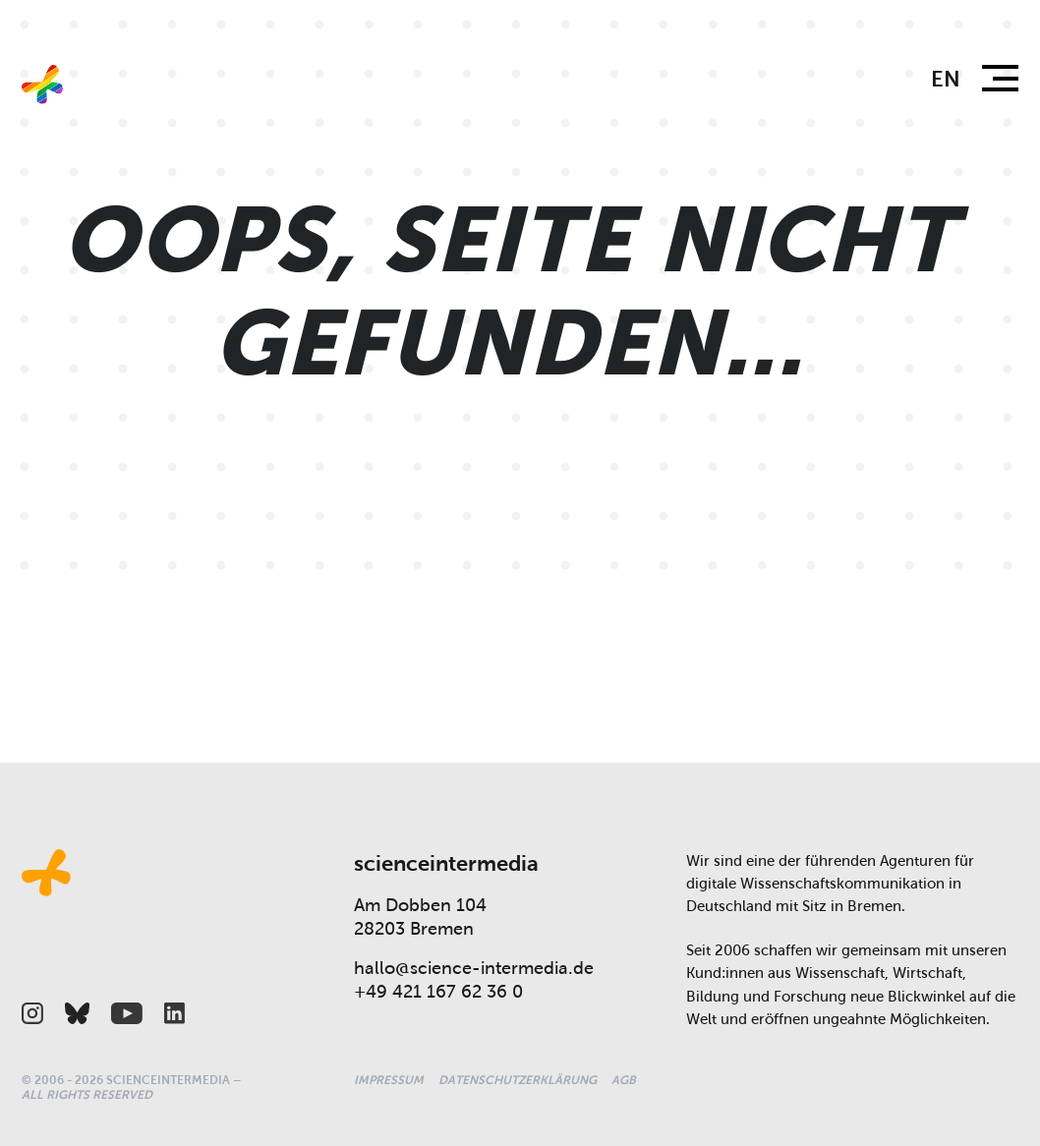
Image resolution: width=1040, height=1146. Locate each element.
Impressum (389, 1080)
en (945, 79)
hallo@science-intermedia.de (474, 968)
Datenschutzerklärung (517, 1080)
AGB (623, 1080)
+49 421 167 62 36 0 (438, 992)
